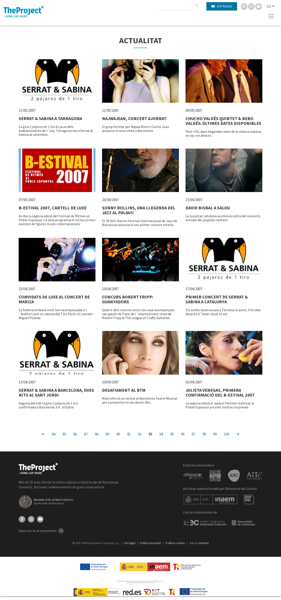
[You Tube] (258, 6)
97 (193, 433)
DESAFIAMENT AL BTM (124, 390)
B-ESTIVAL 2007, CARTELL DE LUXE (52, 207)
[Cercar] (197, 5)
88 (96, 433)
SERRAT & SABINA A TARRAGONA (50, 118)
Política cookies (175, 543)
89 (107, 433)
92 (139, 433)
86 (75, 433)
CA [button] (269, 6)
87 (86, 433)
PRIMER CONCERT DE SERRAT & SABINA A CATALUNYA (217, 299)
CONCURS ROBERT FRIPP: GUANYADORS (127, 299)
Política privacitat (151, 543)
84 (53, 433)
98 (204, 433)
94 (161, 433)
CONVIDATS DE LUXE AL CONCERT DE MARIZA (54, 299)
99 (215, 433)
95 (172, 433)
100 (226, 433)
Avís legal (130, 543)
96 (182, 433)
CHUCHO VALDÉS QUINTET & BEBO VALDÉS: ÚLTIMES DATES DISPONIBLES (223, 121)
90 (118, 433)
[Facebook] (244, 6)
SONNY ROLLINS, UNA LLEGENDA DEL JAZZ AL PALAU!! (138, 210)
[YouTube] (40, 519)
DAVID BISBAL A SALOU (208, 207)
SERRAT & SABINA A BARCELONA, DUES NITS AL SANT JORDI (56, 392)
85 (64, 433)
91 (129, 433)
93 (150, 433)
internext (203, 543)
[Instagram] (251, 6)
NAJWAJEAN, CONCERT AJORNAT (134, 118)
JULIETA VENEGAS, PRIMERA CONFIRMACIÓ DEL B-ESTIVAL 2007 (220, 392)
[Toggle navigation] (271, 16)
